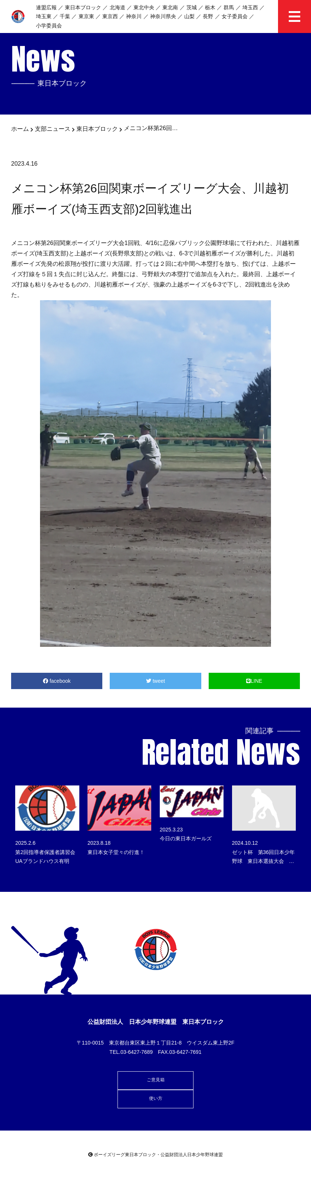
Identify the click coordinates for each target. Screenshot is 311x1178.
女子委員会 (235, 16)
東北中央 (143, 7)
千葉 (65, 16)
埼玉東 (44, 16)
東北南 (170, 7)
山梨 (189, 16)
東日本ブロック (83, 7)
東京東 (86, 16)
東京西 (110, 16)
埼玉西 (250, 7)
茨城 (191, 7)
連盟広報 (46, 7)
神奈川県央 (163, 16)
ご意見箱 (156, 1079)
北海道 (117, 7)
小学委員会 (49, 26)
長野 (208, 16)
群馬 (229, 7)
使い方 (155, 1098)
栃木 (210, 7)
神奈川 (134, 16)
